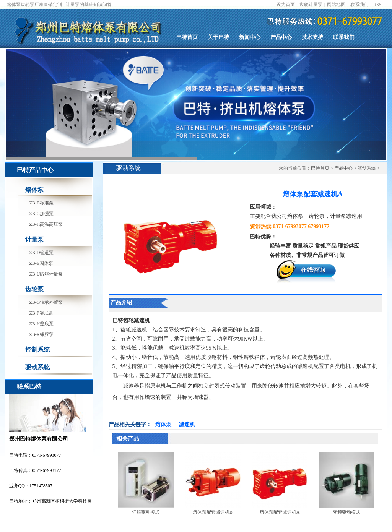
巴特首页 (187, 37)
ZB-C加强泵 (41, 213)
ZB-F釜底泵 (41, 313)
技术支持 (312, 37)
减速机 (187, 424)
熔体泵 (34, 190)
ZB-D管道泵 (41, 252)
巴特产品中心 (35, 170)
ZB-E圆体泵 (41, 263)
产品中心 (281, 37)
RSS (377, 4)
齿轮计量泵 (310, 4)
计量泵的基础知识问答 (89, 4)
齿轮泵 (34, 289)
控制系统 (37, 349)
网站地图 (336, 4)
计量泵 (34, 239)
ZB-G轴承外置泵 (46, 302)
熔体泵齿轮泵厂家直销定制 (34, 4)
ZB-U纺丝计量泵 (46, 274)
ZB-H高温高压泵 (46, 224)
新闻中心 (249, 37)
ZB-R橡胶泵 (41, 334)
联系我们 (359, 4)
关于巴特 (218, 37)
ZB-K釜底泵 (41, 323)
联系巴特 (29, 386)
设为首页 (286, 4)
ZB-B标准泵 (41, 203)
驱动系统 (37, 367)
